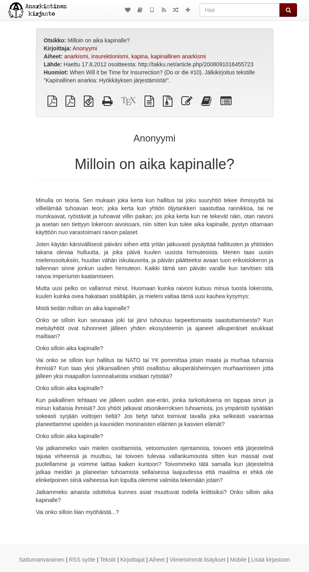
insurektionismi (110, 56)
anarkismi (76, 56)
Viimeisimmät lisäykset (197, 559)
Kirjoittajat (132, 559)
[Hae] (240, 10)
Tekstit (108, 559)
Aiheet (157, 559)
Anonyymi (85, 48)
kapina (139, 56)
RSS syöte (82, 559)
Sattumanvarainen (42, 559)
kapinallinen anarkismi (178, 56)
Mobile (238, 559)
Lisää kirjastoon (270, 559)
